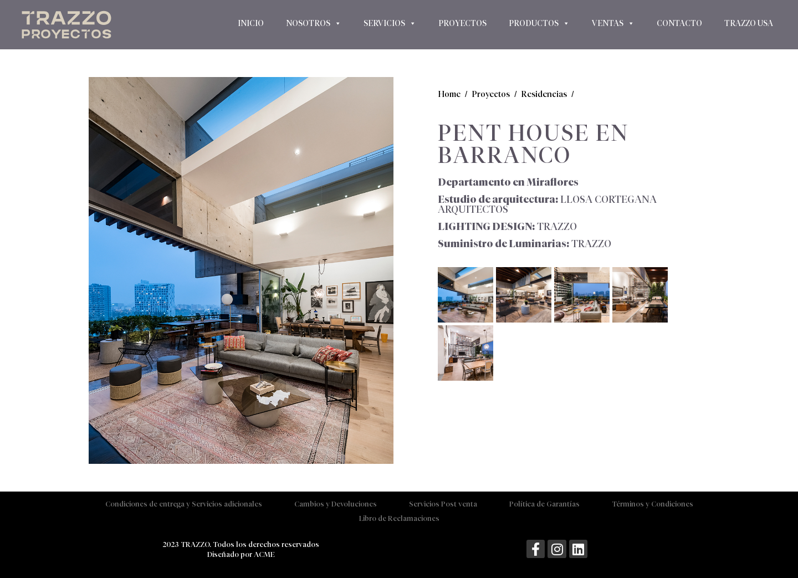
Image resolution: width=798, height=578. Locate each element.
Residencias (544, 94)
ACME (264, 554)
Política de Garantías (544, 504)
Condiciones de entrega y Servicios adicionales (183, 504)
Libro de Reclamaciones (399, 518)
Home (449, 94)
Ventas (613, 23)
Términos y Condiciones (652, 504)
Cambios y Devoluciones (335, 504)
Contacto (679, 23)
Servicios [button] (390, 23)
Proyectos (462, 23)
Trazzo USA (748, 23)
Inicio (251, 23)
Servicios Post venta (443, 504)
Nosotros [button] (313, 23)
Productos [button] (539, 23)
